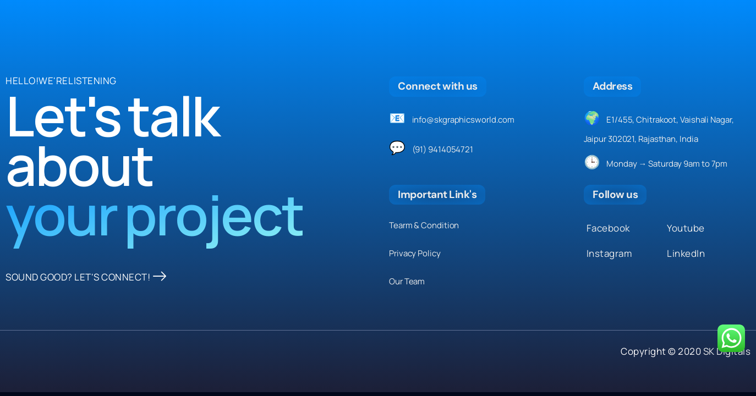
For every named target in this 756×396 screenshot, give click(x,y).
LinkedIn (686, 253)
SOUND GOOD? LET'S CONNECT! (86, 277)
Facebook (608, 228)
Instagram (609, 253)
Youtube (686, 228)
